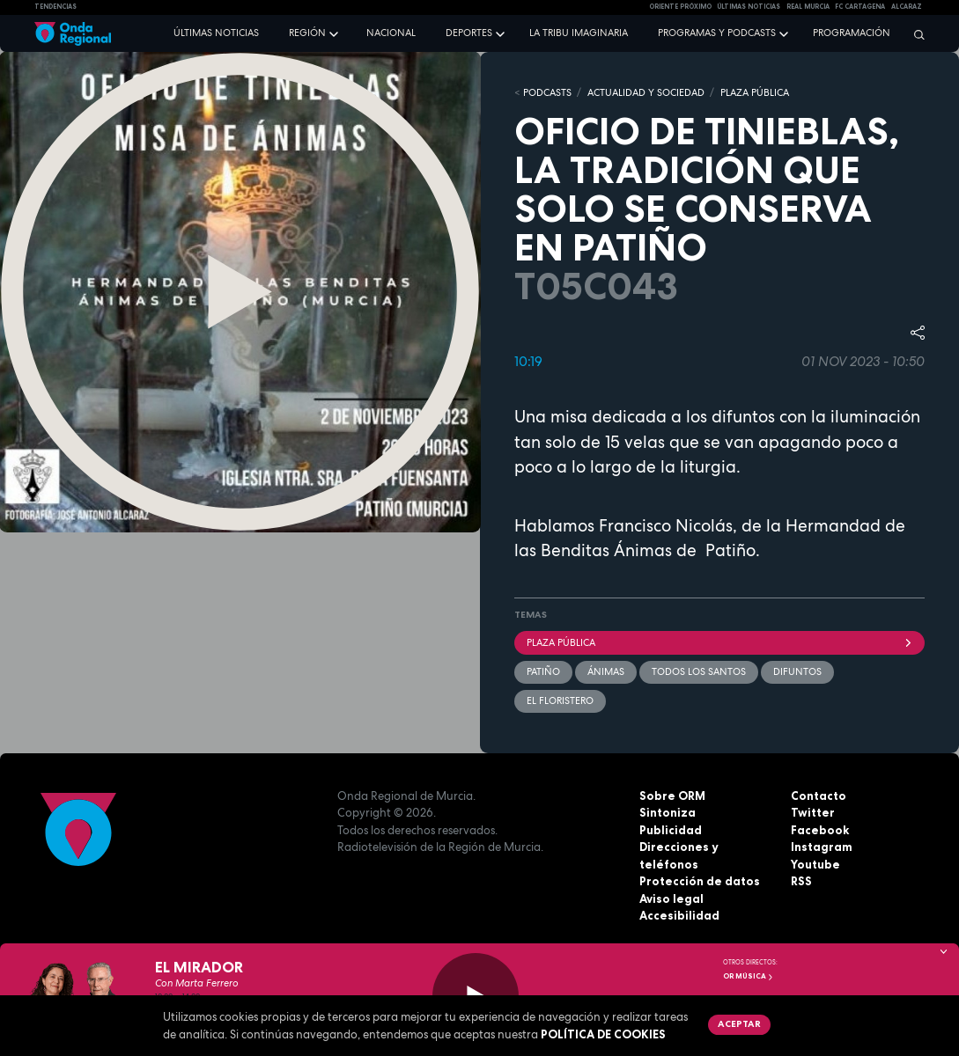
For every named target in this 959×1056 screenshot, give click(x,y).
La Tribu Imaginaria (578, 32)
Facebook (820, 830)
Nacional (391, 32)
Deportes (469, 32)
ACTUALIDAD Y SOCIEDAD (645, 92)
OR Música (748, 976)
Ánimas (605, 671)
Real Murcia (808, 7)
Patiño (543, 671)
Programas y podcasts (717, 32)
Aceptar (739, 1023)
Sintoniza (667, 812)
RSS (801, 881)
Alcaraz (906, 7)
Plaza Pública (720, 642)
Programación (851, 32)
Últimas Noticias (748, 7)
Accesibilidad (679, 915)
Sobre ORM (672, 795)
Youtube (815, 864)
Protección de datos (699, 881)
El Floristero (560, 700)
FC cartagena (860, 7)
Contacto (818, 795)
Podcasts (547, 92)
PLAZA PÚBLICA (754, 92)
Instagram (821, 847)
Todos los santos (699, 671)
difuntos (797, 671)
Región (307, 32)
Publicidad (670, 830)
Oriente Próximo (680, 7)
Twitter (813, 812)
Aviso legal (671, 898)
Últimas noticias (216, 32)
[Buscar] (915, 34)
